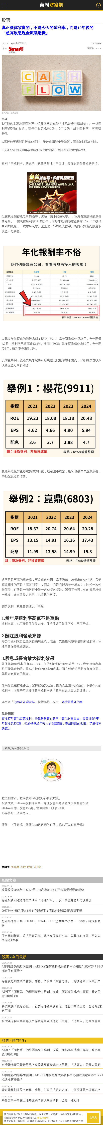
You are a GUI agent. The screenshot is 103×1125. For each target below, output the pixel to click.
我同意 (93, 1117)
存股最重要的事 (72, 702)
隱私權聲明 (43, 1117)
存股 (23, 867)
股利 (29, 867)
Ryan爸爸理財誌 (24, 702)
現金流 (38, 867)
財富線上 (16, 50)
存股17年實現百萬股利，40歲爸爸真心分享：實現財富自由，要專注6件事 (50, 718)
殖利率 (15, 867)
